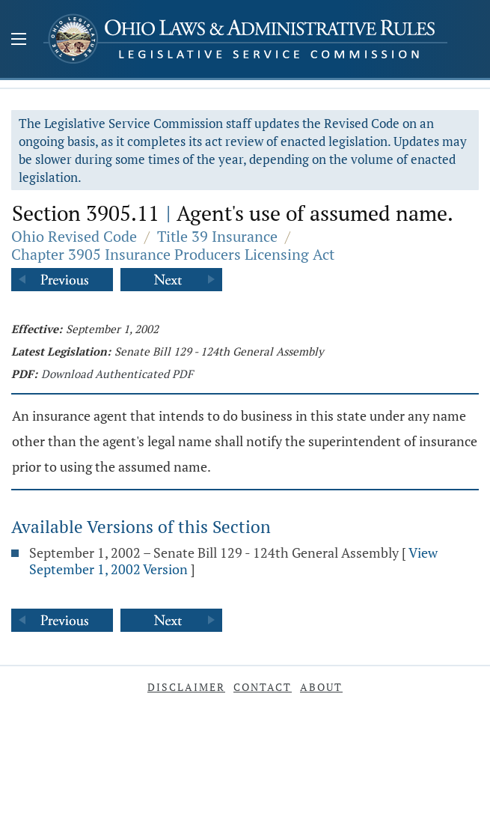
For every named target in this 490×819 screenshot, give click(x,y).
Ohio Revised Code (74, 236)
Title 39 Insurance (217, 236)
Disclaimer (186, 687)
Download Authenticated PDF (117, 373)
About (321, 687)
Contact (262, 687)
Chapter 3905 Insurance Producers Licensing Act (172, 254)
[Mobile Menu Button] (18, 40)
